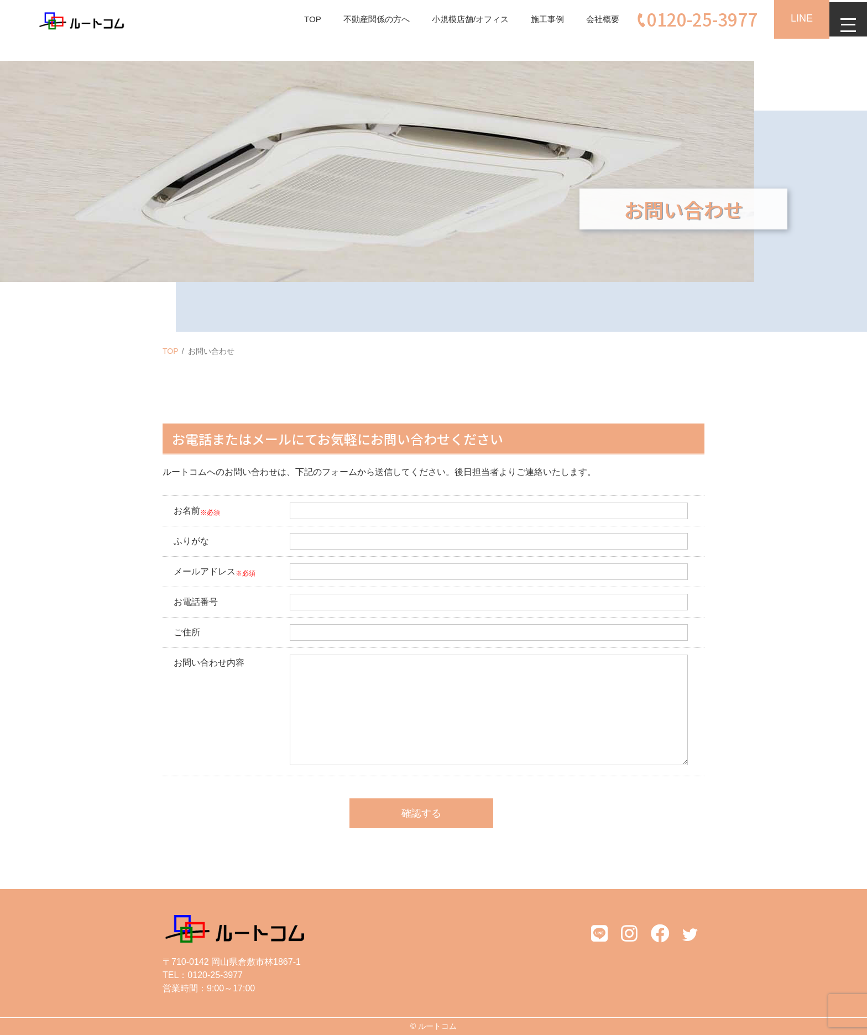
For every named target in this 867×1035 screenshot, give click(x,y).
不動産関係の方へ (358, 19)
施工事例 (537, 19)
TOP (292, 19)
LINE (795, 18)
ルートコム (437, 1026)
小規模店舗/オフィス (457, 19)
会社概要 (595, 19)
